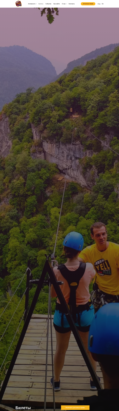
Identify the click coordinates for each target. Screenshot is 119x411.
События (48, 4)
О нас (64, 4)
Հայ (99, 4)
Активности (32, 4)
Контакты (72, 4)
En (103, 4)
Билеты (40, 4)
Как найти (57, 4)
